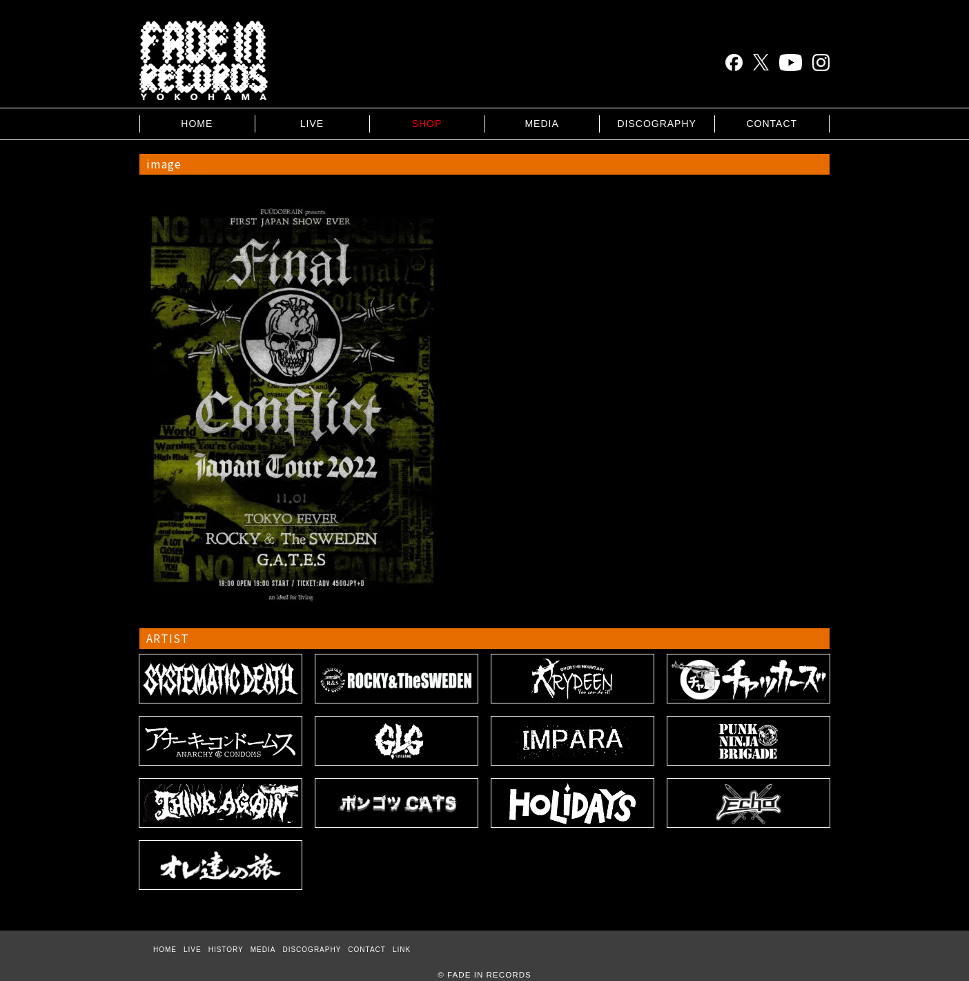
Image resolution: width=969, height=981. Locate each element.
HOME (197, 123)
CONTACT (771, 123)
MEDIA (541, 123)
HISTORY (226, 949)
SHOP (427, 123)
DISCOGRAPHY (656, 123)
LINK (402, 949)
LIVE (312, 123)
